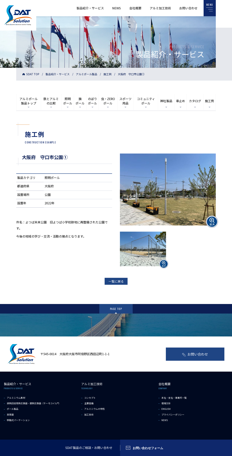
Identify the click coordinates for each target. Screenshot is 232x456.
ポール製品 (12, 408)
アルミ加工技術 (160, 8)
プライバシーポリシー (172, 414)
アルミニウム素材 (16, 397)
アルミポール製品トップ (28, 100)
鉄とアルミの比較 (51, 100)
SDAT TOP (32, 74)
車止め (180, 101)
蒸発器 (10, 414)
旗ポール (80, 100)
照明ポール (67, 100)
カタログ (195, 101)
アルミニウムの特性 (94, 408)
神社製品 (166, 101)
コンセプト (90, 397)
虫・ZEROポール (108, 100)
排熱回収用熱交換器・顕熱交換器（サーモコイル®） (34, 403)
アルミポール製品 (86, 74)
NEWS (116, 8)
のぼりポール (92, 100)
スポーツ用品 (125, 100)
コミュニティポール (146, 100)
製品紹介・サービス (90, 8)
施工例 (108, 74)
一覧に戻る (116, 281)
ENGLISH (166, 408)
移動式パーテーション (18, 420)
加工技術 (88, 414)
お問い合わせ (188, 8)
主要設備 (88, 403)
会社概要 (135, 8)
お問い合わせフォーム (148, 447)
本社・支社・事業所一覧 (174, 397)
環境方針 (166, 403)
